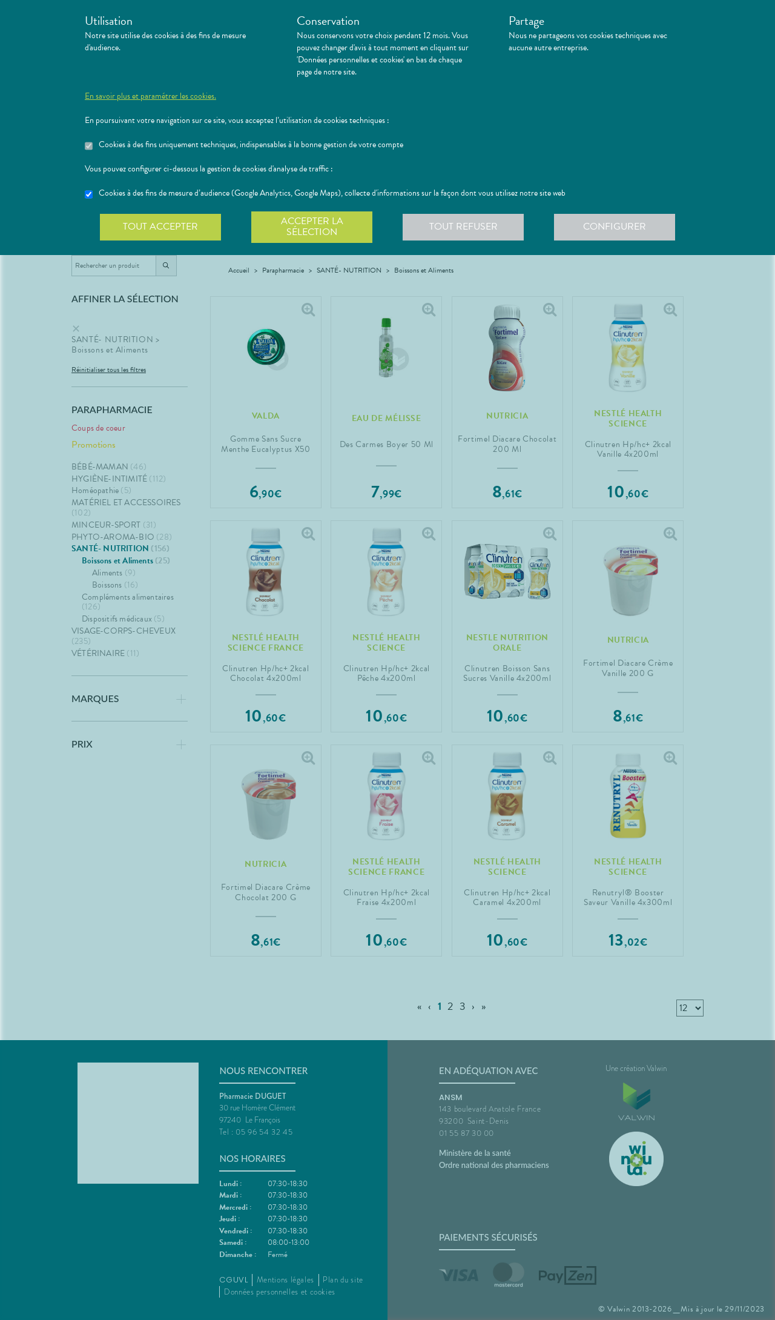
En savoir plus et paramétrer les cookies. (150, 96)
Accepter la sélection (312, 226)
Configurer (614, 226)
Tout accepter (160, 226)
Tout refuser (463, 226)
